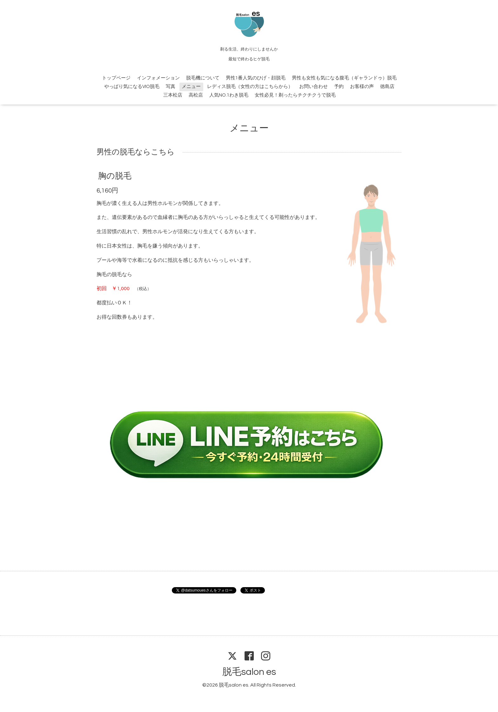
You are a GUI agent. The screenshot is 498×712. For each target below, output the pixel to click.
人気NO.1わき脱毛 (228, 95)
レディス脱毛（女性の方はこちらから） (250, 86)
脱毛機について (202, 78)
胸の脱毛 (114, 176)
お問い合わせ (313, 86)
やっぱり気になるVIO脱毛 (131, 86)
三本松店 (172, 95)
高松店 (196, 95)
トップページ (116, 78)
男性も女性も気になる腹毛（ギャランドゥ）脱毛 (344, 78)
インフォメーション (158, 78)
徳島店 (387, 86)
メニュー (191, 86)
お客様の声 (362, 86)
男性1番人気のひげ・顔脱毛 (256, 78)
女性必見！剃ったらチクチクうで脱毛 (295, 95)
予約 (339, 86)
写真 (170, 86)
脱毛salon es (249, 672)
